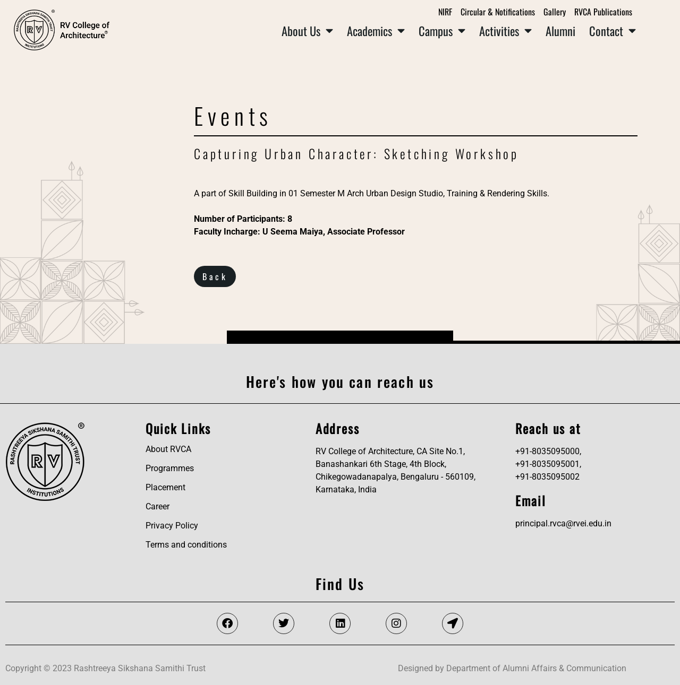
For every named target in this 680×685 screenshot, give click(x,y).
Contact (612, 31)
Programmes (170, 468)
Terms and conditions (186, 545)
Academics (376, 31)
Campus (442, 31)
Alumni (560, 30)
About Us (307, 31)
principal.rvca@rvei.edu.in (563, 523)
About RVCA (168, 449)
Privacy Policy (172, 526)
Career (157, 506)
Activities (505, 31)
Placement (165, 487)
